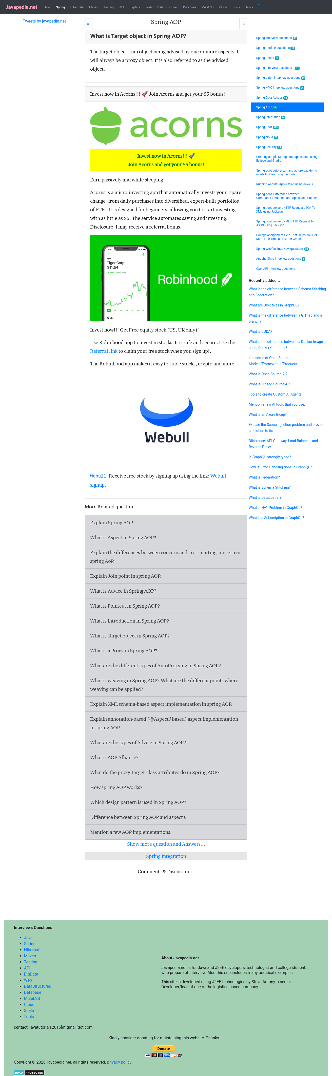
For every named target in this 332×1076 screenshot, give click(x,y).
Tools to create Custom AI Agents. (275, 394)
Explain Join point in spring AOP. (126, 576)
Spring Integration (166, 856)
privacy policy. (119, 1062)
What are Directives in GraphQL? (274, 305)
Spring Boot (267, 127)
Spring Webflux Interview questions (282, 249)
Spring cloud (267, 137)
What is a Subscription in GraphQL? (276, 518)
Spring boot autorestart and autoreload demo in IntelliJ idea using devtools (286, 172)
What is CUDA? (260, 331)
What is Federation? (264, 477)
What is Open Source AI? (268, 374)
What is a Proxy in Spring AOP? (124, 651)
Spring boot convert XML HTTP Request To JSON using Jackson (285, 223)
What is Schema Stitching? (270, 487)
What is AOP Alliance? (114, 757)
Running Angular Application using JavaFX (285, 184)
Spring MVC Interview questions (280, 88)
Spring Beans (267, 58)
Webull (98, 476)
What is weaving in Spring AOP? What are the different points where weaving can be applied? (164, 684)
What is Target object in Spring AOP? (130, 636)
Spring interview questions (276, 38)
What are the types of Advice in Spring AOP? (138, 742)
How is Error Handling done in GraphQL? (280, 467)
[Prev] (88, 23)
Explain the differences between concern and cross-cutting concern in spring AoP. (165, 556)
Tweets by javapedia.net (44, 21)
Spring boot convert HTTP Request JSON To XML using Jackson (286, 209)
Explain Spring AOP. (112, 523)
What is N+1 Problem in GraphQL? (275, 508)
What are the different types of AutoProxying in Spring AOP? (155, 666)
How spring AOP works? (116, 787)
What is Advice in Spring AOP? (123, 591)
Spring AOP (266, 107)
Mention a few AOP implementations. (131, 832)
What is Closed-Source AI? (269, 384)
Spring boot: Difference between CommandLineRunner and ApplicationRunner (286, 196)
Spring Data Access (272, 98)
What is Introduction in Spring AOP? (129, 621)
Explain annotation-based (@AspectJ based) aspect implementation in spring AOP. (164, 723)
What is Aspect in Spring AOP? (123, 537)
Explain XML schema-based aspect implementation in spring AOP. (161, 704)
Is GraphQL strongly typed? (270, 457)
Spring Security (269, 147)
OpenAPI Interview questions (275, 269)
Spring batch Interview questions (281, 78)
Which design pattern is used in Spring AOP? (138, 802)
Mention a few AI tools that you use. (277, 404)
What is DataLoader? (265, 497)
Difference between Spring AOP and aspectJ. (138, 817)
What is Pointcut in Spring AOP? (125, 606)
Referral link (104, 351)
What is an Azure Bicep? (267, 414)
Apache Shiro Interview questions (280, 259)
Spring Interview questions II (278, 68)
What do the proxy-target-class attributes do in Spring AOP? (155, 772)
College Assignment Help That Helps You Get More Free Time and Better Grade (286, 237)
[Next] (243, 23)
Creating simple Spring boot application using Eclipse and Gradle (287, 158)
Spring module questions (275, 48)
